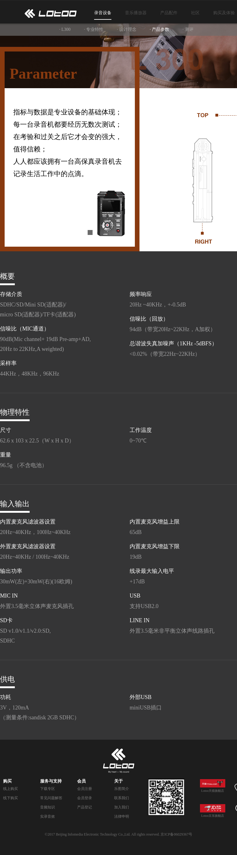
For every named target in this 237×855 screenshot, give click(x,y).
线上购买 (10, 789)
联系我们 (121, 798)
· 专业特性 (93, 29)
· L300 (65, 29)
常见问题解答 (51, 798)
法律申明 (121, 816)
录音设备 (102, 12)
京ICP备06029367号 (176, 834)
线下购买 (10, 798)
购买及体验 (224, 12)
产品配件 (168, 12)
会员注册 (84, 789)
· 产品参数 (159, 29)
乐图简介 (121, 789)
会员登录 (84, 798)
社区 (195, 12)
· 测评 (188, 29)
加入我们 (121, 807)
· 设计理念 (126, 29)
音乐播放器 (136, 12)
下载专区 (47, 789)
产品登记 (84, 807)
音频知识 (47, 807)
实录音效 (47, 816)
